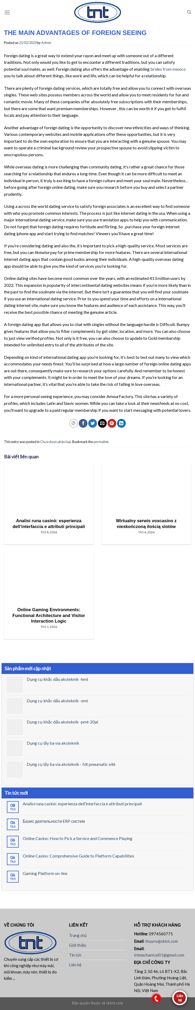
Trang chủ (78, 935)
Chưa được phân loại (55, 442)
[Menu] (7, 12)
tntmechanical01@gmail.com (159, 955)
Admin (46, 43)
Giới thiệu (77, 945)
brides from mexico (168, 68)
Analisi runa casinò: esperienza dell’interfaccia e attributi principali (82, 803)
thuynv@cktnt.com (161, 941)
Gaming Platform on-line (45, 873)
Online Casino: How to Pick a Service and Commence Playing (77, 838)
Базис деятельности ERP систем (54, 821)
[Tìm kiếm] (189, 12)
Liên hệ (75, 964)
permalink (101, 442)
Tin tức (75, 955)
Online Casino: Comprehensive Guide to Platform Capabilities (78, 855)
